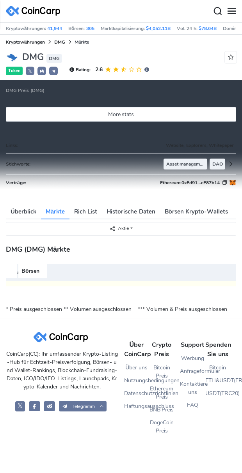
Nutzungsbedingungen (136, 380)
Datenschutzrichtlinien (136, 393)
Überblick (23, 211)
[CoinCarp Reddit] (49, 406)
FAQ (192, 405)
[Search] (217, 11)
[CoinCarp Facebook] (34, 406)
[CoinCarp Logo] (35, 11)
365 (90, 28)
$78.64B (208, 28)
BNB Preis (161, 409)
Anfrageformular (192, 371)
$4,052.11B (158, 28)
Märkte (55, 211)
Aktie (119, 228)
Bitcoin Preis (161, 371)
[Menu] (231, 11)
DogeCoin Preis (162, 426)
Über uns (136, 367)
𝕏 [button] (30, 71)
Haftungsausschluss (136, 406)
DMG (59, 42)
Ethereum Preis (161, 393)
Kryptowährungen (25, 42)
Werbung (192, 358)
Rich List (85, 211)
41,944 (54, 28)
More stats (121, 114)
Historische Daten (131, 211)
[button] (41, 71)
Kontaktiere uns (192, 388)
